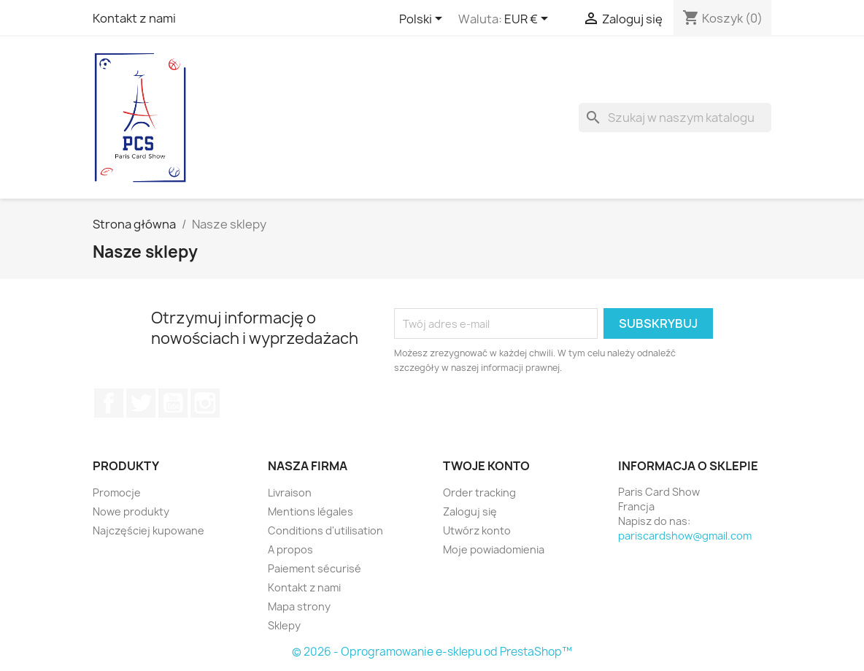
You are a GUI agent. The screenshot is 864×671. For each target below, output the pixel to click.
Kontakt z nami (134, 18)
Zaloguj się (470, 511)
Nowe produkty (131, 511)
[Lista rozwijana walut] (528, 19)
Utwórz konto (477, 530)
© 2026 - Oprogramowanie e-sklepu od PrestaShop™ (432, 651)
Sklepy (284, 625)
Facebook (108, 403)
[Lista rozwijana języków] (423, 19)
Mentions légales (310, 511)
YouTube (173, 403)
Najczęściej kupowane (148, 530)
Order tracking (479, 492)
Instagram (205, 403)
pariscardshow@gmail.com (685, 535)
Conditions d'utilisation (325, 530)
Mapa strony (299, 606)
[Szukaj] (675, 117)
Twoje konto (486, 466)
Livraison (290, 492)
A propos (290, 549)
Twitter (140, 403)
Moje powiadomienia (493, 549)
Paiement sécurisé (314, 568)
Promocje (117, 492)
